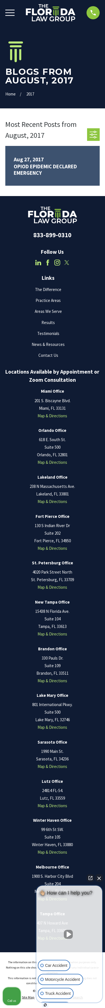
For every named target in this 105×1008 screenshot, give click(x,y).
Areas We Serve (48, 311)
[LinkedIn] (38, 263)
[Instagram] (57, 263)
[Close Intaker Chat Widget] (99, 878)
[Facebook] (48, 263)
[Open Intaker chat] (45, 1004)
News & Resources (48, 344)
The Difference (48, 289)
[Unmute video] (69, 934)
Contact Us (48, 355)
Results (48, 322)
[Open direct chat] (90, 878)
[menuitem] (28, 997)
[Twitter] (67, 263)
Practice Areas (48, 300)
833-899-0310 (52, 235)
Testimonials (48, 333)
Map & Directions (52, 415)
